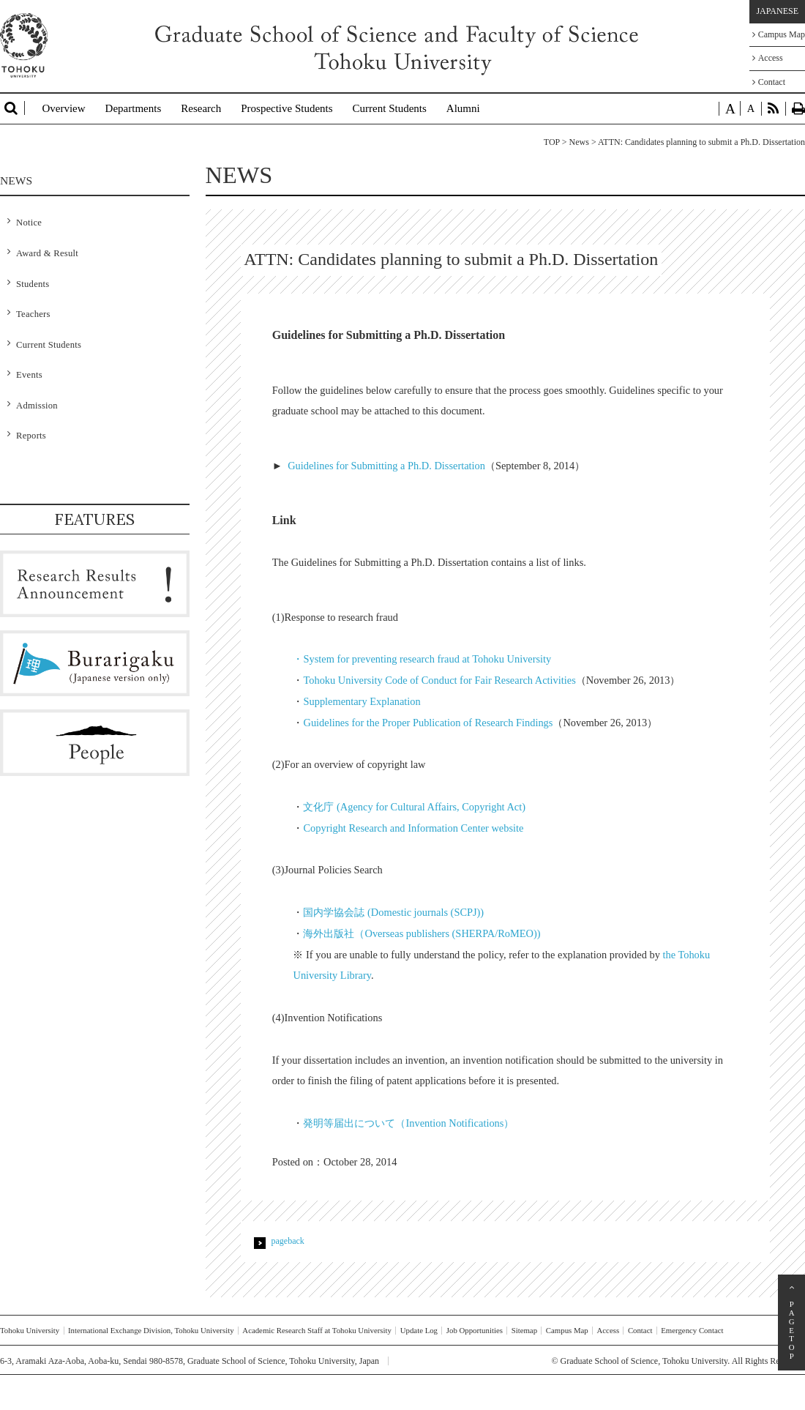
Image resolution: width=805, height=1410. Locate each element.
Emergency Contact (692, 1330)
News (579, 142)
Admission (37, 405)
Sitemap (524, 1330)
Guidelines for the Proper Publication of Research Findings (428, 722)
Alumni (463, 108)
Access (767, 58)
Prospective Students (286, 108)
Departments (133, 108)
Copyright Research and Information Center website (413, 828)
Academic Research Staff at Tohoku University (317, 1330)
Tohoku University (29, 1330)
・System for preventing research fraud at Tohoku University (422, 659)
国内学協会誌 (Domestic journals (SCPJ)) (393, 912)
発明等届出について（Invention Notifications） (408, 1123)
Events (29, 375)
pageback (288, 1241)
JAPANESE (777, 11)
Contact (768, 82)
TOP (552, 142)
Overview (63, 108)
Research (201, 108)
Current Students (390, 108)
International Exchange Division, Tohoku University (151, 1330)
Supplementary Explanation (361, 701)
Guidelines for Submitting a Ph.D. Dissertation (386, 465)
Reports (31, 435)
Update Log (419, 1330)
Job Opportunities (474, 1330)
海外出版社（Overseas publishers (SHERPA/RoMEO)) (421, 933)
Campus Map (778, 34)
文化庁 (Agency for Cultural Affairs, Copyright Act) (414, 807)
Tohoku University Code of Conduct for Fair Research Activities (439, 680)
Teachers (33, 314)
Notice (29, 222)
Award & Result (47, 253)
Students (32, 284)
